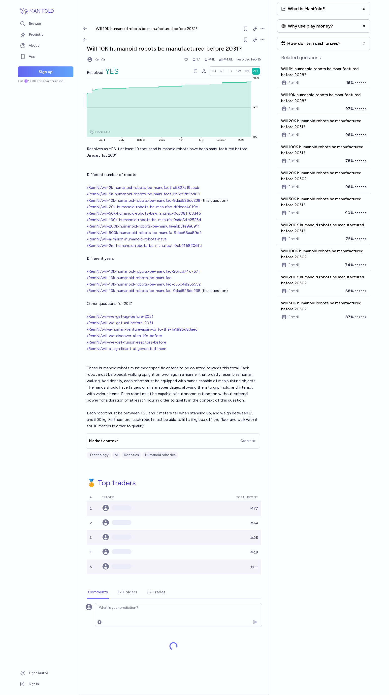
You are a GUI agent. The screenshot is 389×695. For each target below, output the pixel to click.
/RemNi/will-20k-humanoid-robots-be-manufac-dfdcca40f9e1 (143, 206)
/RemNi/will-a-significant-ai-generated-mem (126, 348)
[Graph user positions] (204, 71)
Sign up (46, 71)
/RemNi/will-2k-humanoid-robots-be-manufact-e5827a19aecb (143, 187)
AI (116, 455)
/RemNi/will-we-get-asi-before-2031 (120, 322)
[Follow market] (246, 40)
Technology (99, 455)
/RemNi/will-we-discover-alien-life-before (124, 335)
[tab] (98, 592)
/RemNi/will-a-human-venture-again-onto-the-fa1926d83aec (142, 329)
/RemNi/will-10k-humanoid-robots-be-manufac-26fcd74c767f (143, 271)
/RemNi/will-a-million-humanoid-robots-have (127, 239)
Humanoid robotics (160, 455)
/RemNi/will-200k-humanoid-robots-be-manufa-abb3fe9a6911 (143, 226)
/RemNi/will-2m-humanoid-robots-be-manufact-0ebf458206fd (144, 245)
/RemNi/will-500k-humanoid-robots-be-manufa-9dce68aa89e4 (144, 232)
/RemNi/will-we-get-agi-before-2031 (120, 316)
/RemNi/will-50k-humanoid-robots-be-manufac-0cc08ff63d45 (144, 213)
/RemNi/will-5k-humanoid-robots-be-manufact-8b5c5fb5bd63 (143, 194)
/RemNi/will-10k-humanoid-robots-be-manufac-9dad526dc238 (143, 200)
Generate (247, 441)
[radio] (214, 71)
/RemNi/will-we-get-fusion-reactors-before (126, 342)
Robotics (131, 455)
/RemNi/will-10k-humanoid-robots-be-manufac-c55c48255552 (144, 284)
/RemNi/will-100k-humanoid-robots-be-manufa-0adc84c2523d (144, 219)
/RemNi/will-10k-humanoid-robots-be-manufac (129, 277)
